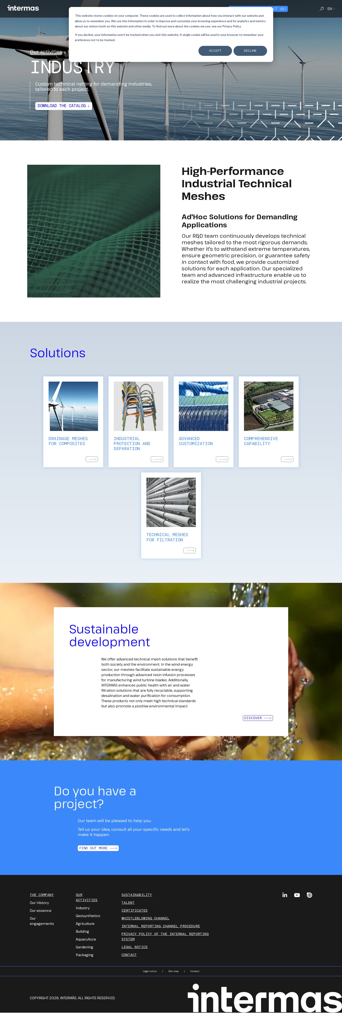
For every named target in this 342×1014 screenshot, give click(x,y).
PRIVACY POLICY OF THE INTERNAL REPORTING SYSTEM (165, 938)
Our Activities (87, 899)
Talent (128, 904)
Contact (129, 956)
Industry (83, 909)
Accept (215, 50)
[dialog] (171, 34)
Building (82, 932)
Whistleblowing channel (145, 919)
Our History (39, 904)
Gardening (84, 948)
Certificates (135, 911)
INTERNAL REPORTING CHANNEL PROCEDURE (161, 927)
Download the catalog (66, 106)
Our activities (46, 51)
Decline (250, 50)
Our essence (40, 911)
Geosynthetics (88, 917)
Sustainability (137, 896)
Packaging (84, 956)
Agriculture (85, 925)
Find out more (98, 849)
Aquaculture (86, 940)
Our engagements (42, 922)
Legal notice (135, 948)
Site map (173, 972)
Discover (257, 719)
